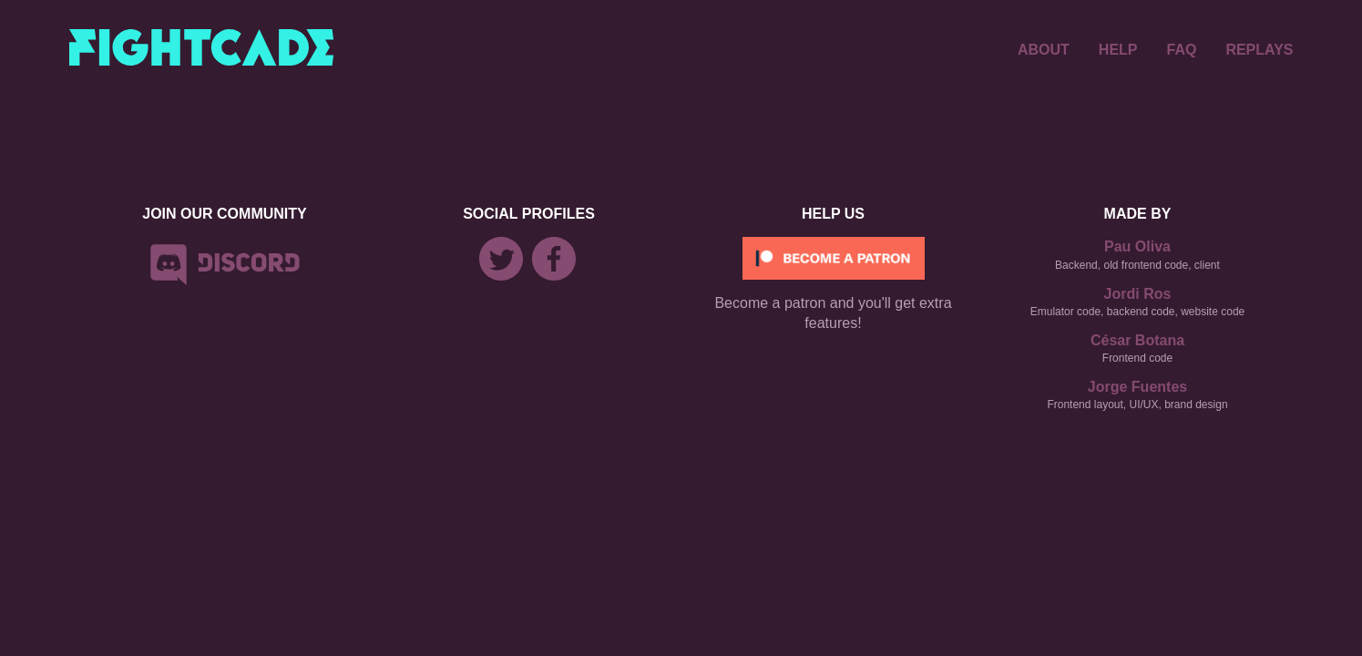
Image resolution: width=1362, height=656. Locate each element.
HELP (1118, 49)
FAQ (1182, 49)
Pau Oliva (1137, 246)
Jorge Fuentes (1137, 387)
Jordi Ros (1138, 294)
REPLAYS (1259, 49)
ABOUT (1044, 49)
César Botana (1137, 340)
